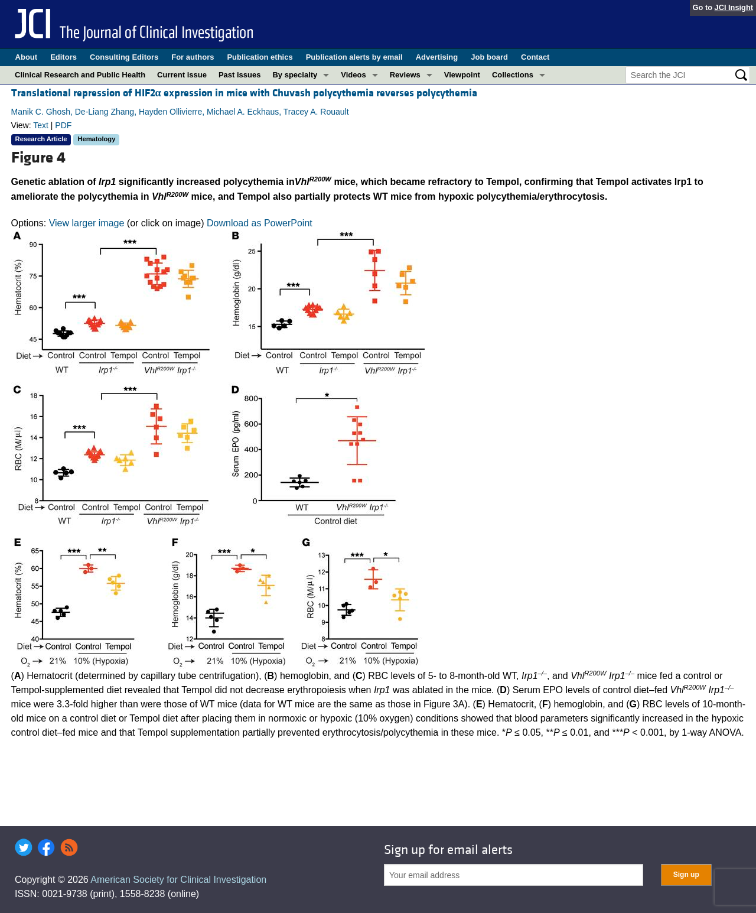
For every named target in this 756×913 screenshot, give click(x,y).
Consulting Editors (124, 57)
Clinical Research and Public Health (80, 74)
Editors (63, 57)
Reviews (405, 74)
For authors (192, 57)
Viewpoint (462, 74)
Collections (512, 74)
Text (40, 125)
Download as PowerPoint (259, 223)
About (26, 57)
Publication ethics (259, 57)
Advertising (437, 57)
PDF (63, 125)
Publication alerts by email (354, 57)
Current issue (182, 74)
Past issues (240, 74)
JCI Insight (734, 7)
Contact (535, 57)
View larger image (87, 223)
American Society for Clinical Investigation (178, 880)
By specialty (294, 74)
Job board (489, 57)
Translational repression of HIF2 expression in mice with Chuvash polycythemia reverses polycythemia (244, 93)
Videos (353, 74)
